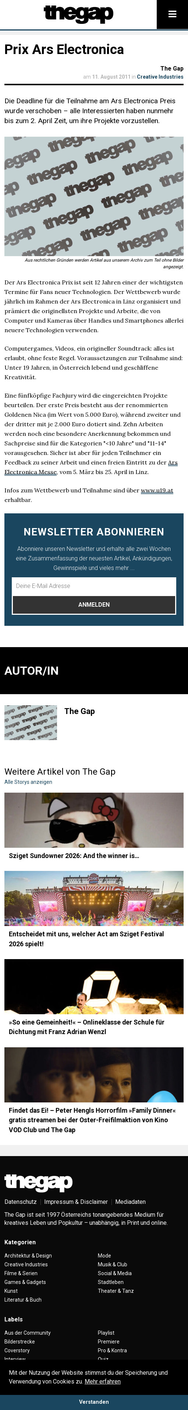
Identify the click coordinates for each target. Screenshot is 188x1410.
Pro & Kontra (112, 1350)
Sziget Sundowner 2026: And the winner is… (74, 856)
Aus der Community (27, 1333)
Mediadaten (130, 1201)
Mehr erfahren (103, 1381)
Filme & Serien (21, 1273)
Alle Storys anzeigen (28, 782)
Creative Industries (160, 77)
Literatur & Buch (23, 1300)
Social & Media (115, 1273)
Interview (15, 1359)
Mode (104, 1256)
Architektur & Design (28, 1256)
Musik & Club (112, 1264)
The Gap (172, 68)
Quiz (103, 1359)
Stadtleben (111, 1282)
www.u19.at (157, 490)
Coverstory (17, 1350)
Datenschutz (20, 1201)
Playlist (106, 1333)
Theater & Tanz (116, 1291)
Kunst (11, 1291)
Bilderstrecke (19, 1342)
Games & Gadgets (25, 1282)
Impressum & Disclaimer (76, 1201)
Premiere (109, 1342)
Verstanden (94, 1402)
